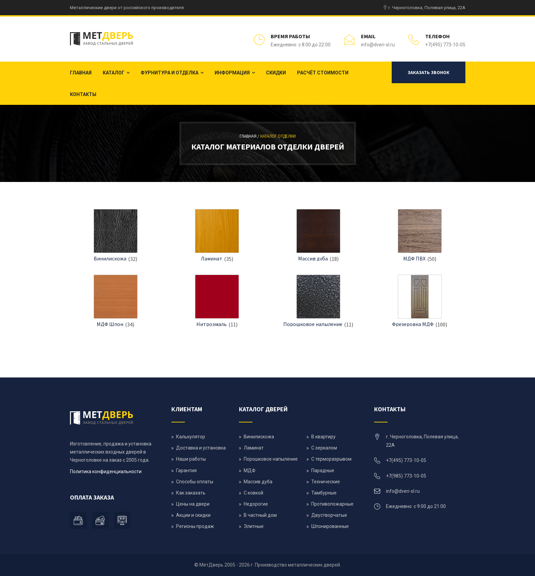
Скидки (276, 72)
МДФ (250, 470)
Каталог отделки (278, 136)
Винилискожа (110, 258)
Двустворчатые (329, 515)
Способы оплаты (194, 481)
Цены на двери (193, 504)
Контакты (83, 94)
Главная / (250, 136)
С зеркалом (324, 448)
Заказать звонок (428, 72)
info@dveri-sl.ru (378, 44)
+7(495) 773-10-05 (445, 44)
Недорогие (256, 504)
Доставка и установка (201, 448)
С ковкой (253, 493)
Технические (325, 481)
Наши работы (191, 459)
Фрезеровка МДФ (413, 324)
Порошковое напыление (312, 324)
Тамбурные (324, 493)
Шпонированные (330, 526)
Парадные (322, 470)
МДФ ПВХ (414, 258)
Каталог (113, 72)
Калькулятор (190, 436)
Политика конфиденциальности (106, 471)
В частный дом (260, 515)
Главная (81, 72)
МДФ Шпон (110, 324)
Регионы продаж (195, 526)
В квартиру (323, 436)
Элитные (254, 526)
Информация (232, 72)
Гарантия (186, 470)
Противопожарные (332, 504)
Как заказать (190, 493)
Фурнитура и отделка (169, 72)
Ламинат (211, 258)
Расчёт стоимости (322, 72)
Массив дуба (313, 258)
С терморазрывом (331, 459)
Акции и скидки (193, 515)
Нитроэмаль (211, 324)
